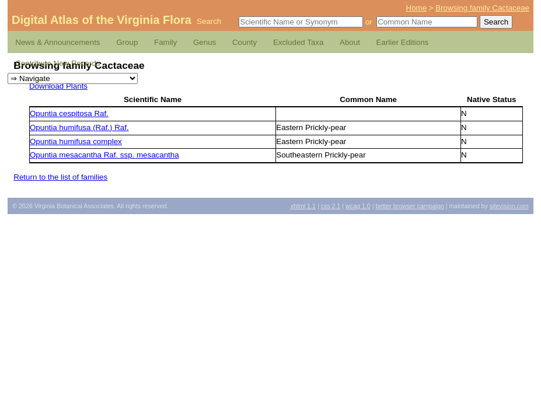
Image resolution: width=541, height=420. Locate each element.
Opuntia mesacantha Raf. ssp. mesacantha (104, 154)
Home (416, 8)
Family (165, 42)
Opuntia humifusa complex (76, 141)
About (350, 42)
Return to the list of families (60, 177)
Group (127, 42)
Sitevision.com (509, 205)
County (244, 42)
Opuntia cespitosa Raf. (69, 113)
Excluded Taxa (298, 42)
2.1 (331, 205)
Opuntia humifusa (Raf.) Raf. (79, 127)
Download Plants (58, 86)
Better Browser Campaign (409, 205)
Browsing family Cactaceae (482, 8)
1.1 (303, 205)
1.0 (358, 205)
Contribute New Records (57, 63)
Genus (204, 42)
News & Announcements (57, 42)
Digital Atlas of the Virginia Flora (101, 19)
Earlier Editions (402, 42)
